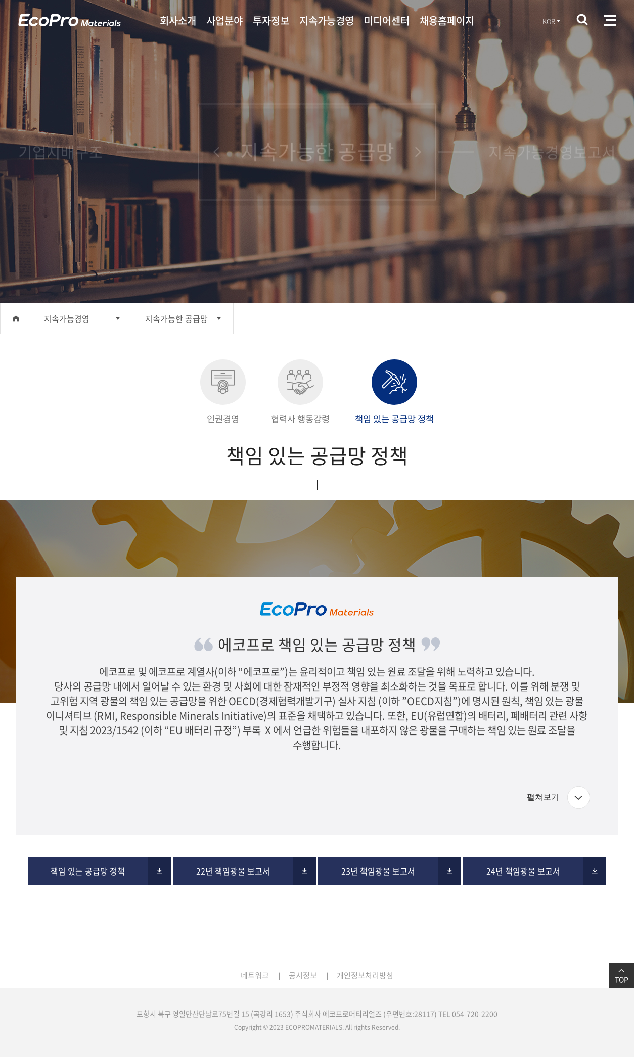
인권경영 (223, 392)
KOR (552, 21)
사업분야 (224, 20)
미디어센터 (387, 20)
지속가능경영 (326, 20)
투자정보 (271, 20)
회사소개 (178, 20)
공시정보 (303, 975)
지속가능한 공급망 (176, 318)
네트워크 (255, 975)
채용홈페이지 (447, 20)
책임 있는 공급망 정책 (394, 392)
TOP (621, 975)
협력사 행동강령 (300, 392)
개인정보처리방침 (365, 975)
